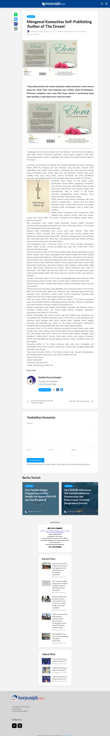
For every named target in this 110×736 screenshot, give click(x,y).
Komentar (30, 423)
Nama (29, 449)
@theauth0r (37, 360)
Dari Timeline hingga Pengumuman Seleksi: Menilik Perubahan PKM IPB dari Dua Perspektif (40, 494)
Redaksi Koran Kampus (35, 31)
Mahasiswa (31, 16)
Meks (53, 732)
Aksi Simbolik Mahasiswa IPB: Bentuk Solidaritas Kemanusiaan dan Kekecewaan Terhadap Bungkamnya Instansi (77, 496)
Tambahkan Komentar (69, 31)
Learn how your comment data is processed (73, 464)
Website (73, 449)
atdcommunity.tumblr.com (43, 365)
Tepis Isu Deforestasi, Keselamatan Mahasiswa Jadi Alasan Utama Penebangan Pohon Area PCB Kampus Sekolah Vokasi (60, 617)
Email (51, 449)
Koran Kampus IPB (67, 732)
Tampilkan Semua (45, 390)
